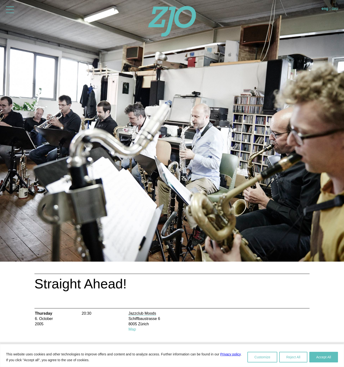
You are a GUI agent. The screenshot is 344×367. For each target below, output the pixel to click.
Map (132, 329)
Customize (262, 357)
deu (334, 9)
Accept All (323, 357)
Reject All (293, 357)
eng (325, 9)
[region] (172, 355)
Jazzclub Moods (142, 313)
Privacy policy (230, 354)
